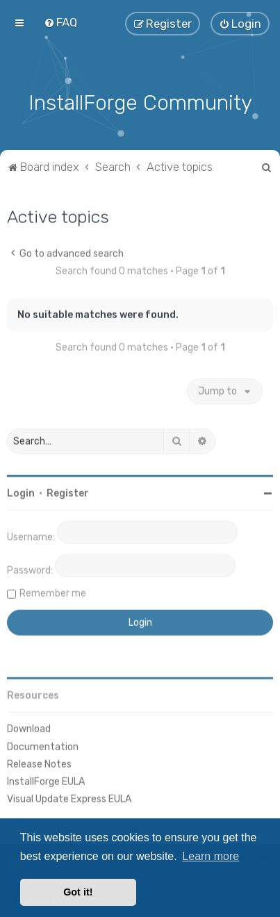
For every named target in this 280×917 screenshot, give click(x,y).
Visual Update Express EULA (69, 798)
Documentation (43, 745)
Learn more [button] (210, 856)
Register (68, 492)
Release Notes (39, 763)
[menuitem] (60, 22)
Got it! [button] (77, 892)
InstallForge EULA (46, 780)
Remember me (52, 592)
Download (29, 728)
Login (21, 492)
